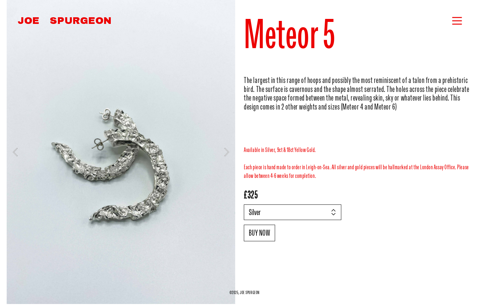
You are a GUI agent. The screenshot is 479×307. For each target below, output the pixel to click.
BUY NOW (259, 232)
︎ (457, 21)
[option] (121, 152)
